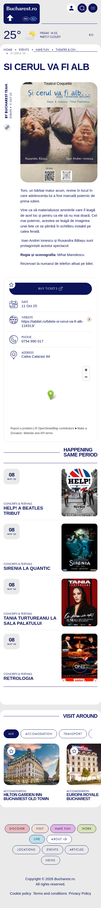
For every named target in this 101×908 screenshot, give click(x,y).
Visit (40, 828)
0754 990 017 (33, 341)
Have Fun (42, 49)
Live (37, 839)
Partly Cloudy (50, 37)
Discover (17, 828)
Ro (91, 35)
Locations (26, 849)
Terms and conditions (50, 893)
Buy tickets (50, 288)
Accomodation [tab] (38, 734)
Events (24, 49)
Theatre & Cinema (68, 49)
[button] (71, 8)
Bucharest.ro (64, 879)
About (59, 839)
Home (8, 49)
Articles (77, 849)
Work (87, 828)
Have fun (63, 828)
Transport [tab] (73, 734)
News (50, 860)
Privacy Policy (80, 893)
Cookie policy (20, 893)
